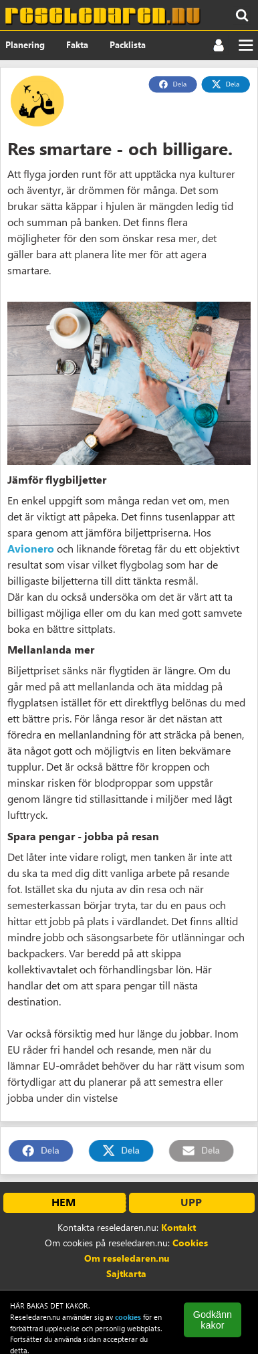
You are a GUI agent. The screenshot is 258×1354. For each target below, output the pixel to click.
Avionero (30, 548)
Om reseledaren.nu (126, 1258)
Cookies (190, 1242)
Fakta (77, 44)
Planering (25, 44)
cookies (128, 1317)
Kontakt (178, 1227)
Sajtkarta (126, 1273)
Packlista (128, 44)
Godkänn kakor (212, 1320)
